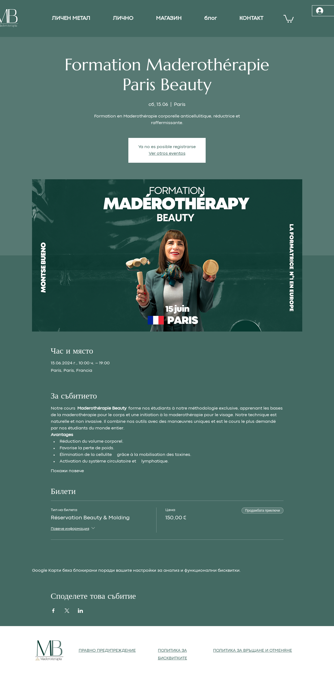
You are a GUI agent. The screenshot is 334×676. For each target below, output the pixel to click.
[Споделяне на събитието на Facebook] (53, 610)
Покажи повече (67, 471)
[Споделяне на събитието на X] (67, 610)
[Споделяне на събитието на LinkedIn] (80, 610)
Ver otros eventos (167, 154)
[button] (288, 18)
